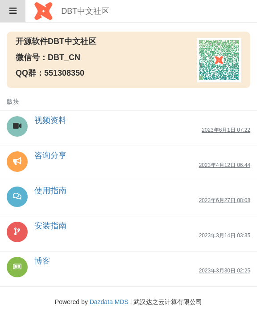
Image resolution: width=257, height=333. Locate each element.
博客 (42, 260)
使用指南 (50, 190)
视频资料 (50, 120)
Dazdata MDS (109, 301)
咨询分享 (50, 155)
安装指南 (50, 225)
